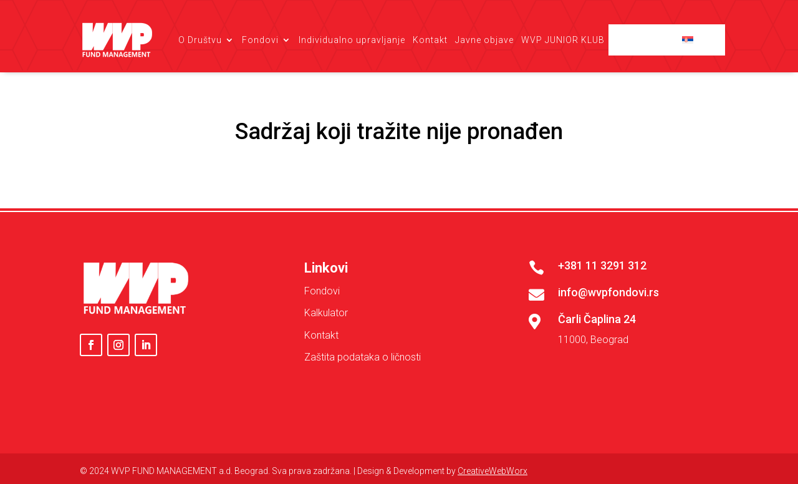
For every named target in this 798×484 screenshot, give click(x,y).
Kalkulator (326, 313)
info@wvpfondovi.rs (608, 292)
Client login (650, 40)
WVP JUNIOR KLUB (563, 40)
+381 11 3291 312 (602, 265)
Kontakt (430, 40)
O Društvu (200, 40)
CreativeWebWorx (492, 471)
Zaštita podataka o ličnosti (362, 357)
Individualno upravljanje (352, 40)
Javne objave (484, 40)
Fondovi (260, 40)
